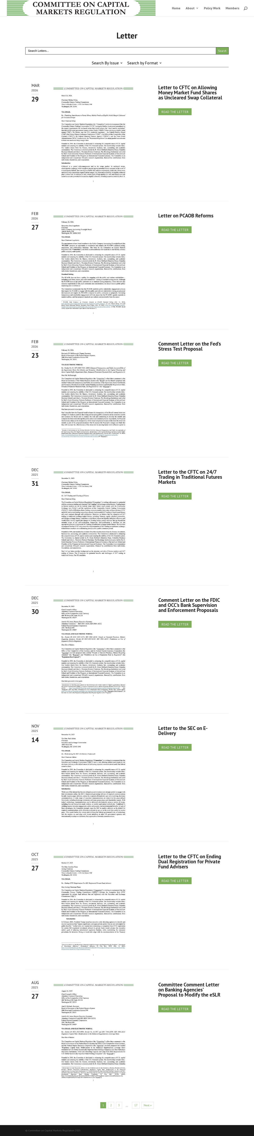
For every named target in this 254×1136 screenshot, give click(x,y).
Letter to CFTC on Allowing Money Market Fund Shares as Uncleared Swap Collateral (190, 92)
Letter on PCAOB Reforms (185, 215)
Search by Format (142, 64)
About (190, 8)
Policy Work (212, 8)
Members (232, 8)
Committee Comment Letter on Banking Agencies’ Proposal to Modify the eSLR (189, 989)
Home (176, 8)
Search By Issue (105, 64)
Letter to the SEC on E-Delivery (183, 730)
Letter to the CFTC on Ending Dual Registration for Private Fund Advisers (189, 861)
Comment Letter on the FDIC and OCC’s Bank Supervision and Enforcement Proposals (189, 605)
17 (135, 1105)
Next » (148, 1105)
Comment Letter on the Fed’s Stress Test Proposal (189, 346)
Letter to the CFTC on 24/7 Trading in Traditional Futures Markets (190, 477)
